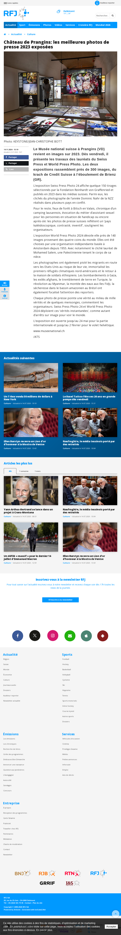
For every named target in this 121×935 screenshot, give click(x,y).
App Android (102, 635)
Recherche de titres (11, 749)
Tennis (65, 696)
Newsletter (7, 855)
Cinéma (65, 744)
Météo (65, 754)
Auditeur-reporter (105, 3)
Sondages (7, 785)
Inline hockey (68, 706)
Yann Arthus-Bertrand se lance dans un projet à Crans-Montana (28, 511)
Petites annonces (69, 759)
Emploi (65, 770)
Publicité (7, 823)
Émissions (34, 24)
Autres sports (68, 716)
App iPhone (86, 635)
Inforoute (66, 765)
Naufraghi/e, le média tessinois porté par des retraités (89, 443)
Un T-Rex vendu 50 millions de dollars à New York (28, 398)
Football (65, 659)
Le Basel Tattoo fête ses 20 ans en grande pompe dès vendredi (89, 398)
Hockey (65, 664)
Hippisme (66, 690)
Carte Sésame (9, 818)
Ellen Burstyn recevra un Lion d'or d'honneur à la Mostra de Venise (25, 443)
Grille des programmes (13, 754)
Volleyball (66, 675)
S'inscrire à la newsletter (60, 600)
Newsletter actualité (11, 701)
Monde (6, 669)
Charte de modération (12, 844)
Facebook (17, 635)
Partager (11, 157)
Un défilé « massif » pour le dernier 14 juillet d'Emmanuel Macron (27, 557)
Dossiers (6, 690)
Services (70, 24)
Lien (10, 169)
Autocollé (7, 780)
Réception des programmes (15, 813)
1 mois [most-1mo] (37, 471)
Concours (7, 791)
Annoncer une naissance (13, 765)
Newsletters (69, 635)
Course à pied (68, 711)
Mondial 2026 (103, 24)
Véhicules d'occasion (71, 739)
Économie (7, 675)
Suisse (6, 664)
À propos (7, 808)
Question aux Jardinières (13, 770)
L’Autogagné (8, 775)
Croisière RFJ (85, 24)
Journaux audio (9, 685)
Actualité (10, 24)
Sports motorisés (69, 701)
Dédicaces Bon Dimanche (14, 759)
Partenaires (8, 834)
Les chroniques (9, 744)
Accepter (111, 926)
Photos (47, 24)
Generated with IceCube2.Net (34, 910)
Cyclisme (66, 680)
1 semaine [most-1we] (23, 471)
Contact (6, 849)
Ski (63, 685)
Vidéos (58, 24)
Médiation (7, 839)
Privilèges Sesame (70, 749)
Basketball (66, 669)
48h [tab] (10, 471)
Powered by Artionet (12, 910)
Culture (31, 34)
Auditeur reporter (11, 696)
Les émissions (9, 739)
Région (6, 659)
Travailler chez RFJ (10, 829)
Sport (22, 24)
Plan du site (37, 903)
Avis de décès (68, 775)
